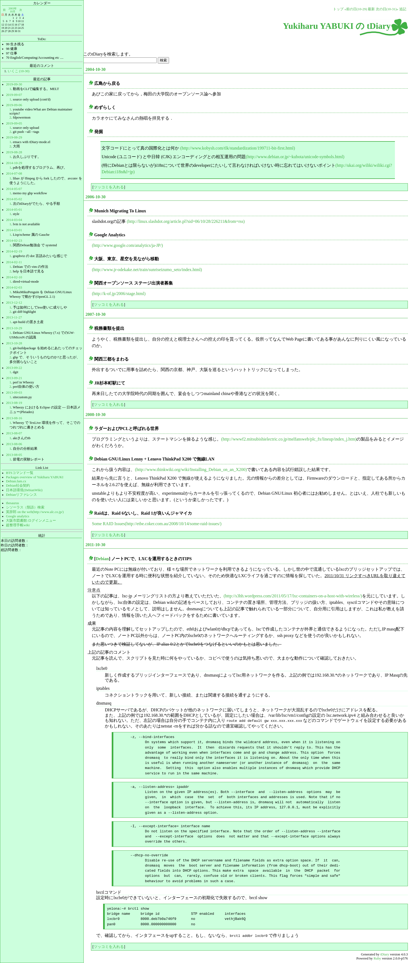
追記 (402, 9)
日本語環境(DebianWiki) (24, 490)
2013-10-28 (14, 343)
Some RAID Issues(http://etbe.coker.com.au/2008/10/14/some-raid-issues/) (156, 523)
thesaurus (12, 503)
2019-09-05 (14, 123)
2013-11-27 (14, 317)
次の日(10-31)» (387, 9)
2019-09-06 (14, 105)
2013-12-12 (14, 302)
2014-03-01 (14, 230)
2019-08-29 (14, 137)
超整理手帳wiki (18, 525)
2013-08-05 (14, 455)
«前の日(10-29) (355, 9)
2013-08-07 (14, 433)
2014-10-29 (14, 163)
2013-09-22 (14, 368)
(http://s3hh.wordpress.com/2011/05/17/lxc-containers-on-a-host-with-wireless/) (293, 596)
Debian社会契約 (18, 485)
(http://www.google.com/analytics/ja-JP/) (127, 245)
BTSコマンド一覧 (19, 473)
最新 (371, 9)
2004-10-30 (95, 69)
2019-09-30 (14, 84)
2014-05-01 (14, 210)
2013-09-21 (14, 378)
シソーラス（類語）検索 (25, 507)
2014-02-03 (14, 287)
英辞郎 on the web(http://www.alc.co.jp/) (35, 512)
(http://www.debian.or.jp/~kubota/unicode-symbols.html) (295, 156)
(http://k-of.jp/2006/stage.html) (118, 293)
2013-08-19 (14, 403)
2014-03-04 (14, 220)
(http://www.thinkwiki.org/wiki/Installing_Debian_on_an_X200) (191, 469)
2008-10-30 (95, 414)
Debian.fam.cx (16, 481)
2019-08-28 (14, 152)
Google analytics (17, 516)
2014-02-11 (14, 262)
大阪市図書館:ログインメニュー (31, 520)
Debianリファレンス (21, 495)
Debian (102, 558)
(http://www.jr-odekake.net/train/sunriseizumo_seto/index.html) (147, 269)
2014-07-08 (14, 173)
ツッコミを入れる (109, 187)
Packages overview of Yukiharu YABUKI (34, 477)
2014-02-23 (14, 241)
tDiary (384, 954)
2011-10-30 (95, 544)
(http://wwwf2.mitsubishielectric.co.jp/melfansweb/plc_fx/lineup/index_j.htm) (288, 439)
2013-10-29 (14, 328)
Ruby (377, 958)
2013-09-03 (14, 392)
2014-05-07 (14, 189)
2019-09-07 (14, 95)
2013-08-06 (14, 444)
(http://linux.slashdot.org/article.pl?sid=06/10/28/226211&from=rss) (186, 221)
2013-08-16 (14, 418)
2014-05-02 (14, 199)
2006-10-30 (95, 197)
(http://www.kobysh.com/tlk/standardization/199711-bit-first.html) (237, 148)
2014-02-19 (14, 251)
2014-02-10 (14, 277)
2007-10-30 (95, 314)
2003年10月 (13, 10)
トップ (338, 9)
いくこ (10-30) (19, 71)
